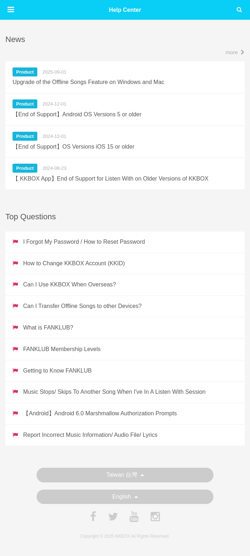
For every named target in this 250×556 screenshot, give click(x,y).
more (235, 52)
